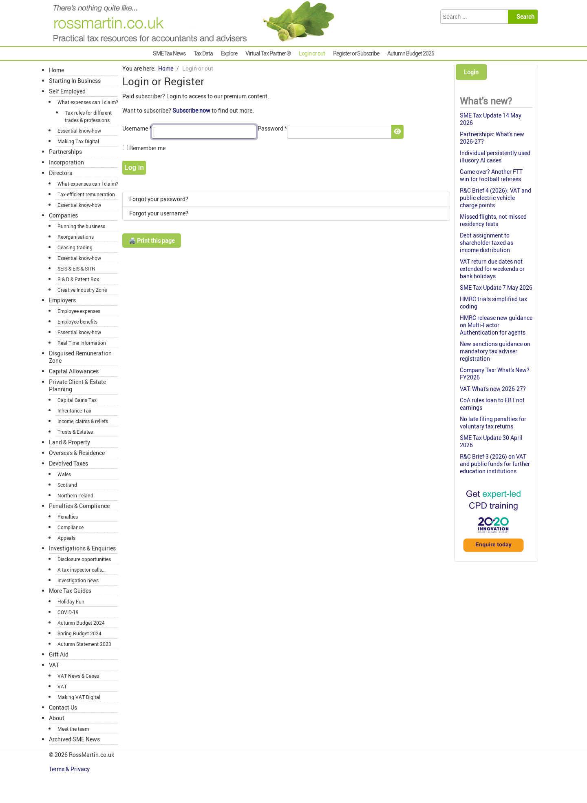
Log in (134, 167)
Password (272, 128)
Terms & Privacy (70, 769)
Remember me (147, 148)
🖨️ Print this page (151, 240)
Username (137, 128)
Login (471, 72)
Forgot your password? (158, 199)
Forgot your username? (158, 213)
